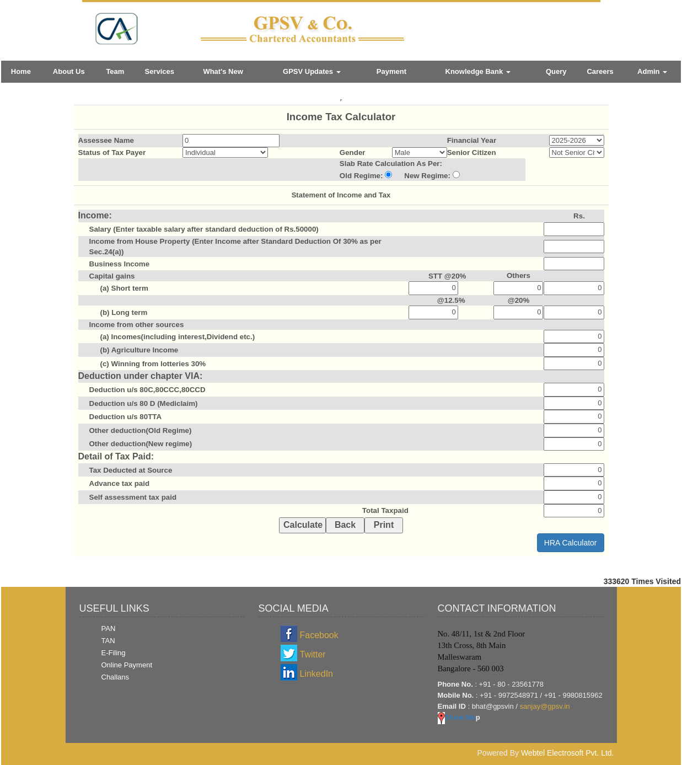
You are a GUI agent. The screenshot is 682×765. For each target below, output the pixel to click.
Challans (115, 677)
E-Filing (113, 653)
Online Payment (127, 665)
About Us (69, 71)
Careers (600, 71)
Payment (391, 71)
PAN (108, 628)
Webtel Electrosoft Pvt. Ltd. (567, 752)
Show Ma (457, 717)
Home (21, 71)
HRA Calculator (570, 542)
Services (159, 71)
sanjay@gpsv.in (545, 706)
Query (556, 71)
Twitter (313, 654)
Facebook (319, 635)
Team (115, 71)
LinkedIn (317, 673)
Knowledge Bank (478, 71)
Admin (652, 71)
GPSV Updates (312, 71)
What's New (223, 71)
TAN (108, 640)
